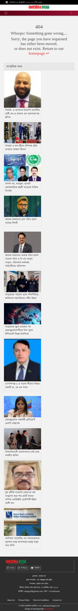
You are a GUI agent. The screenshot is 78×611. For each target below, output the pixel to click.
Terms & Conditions (41, 600)
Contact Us (57, 600)
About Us (11, 600)
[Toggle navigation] (6, 13)
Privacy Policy (24, 600)
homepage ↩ (39, 53)
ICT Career (49, 609)
